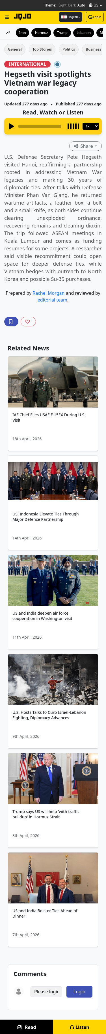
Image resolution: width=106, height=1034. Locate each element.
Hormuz (41, 32)
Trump (62, 32)
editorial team (52, 300)
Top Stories (42, 49)
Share (84, 146)
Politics (68, 49)
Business (93, 49)
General (15, 49)
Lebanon (84, 32)
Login (94, 17)
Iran (22, 32)
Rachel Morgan (48, 293)
